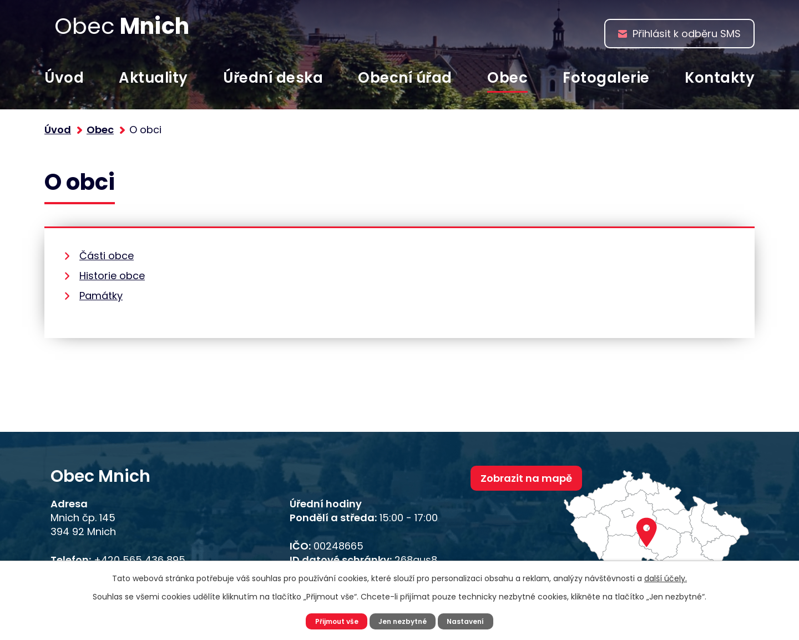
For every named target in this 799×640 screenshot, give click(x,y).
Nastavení (472, 620)
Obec (507, 78)
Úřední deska (273, 78)
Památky (101, 296)
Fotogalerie (606, 78)
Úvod (64, 78)
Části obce (106, 256)
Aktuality (153, 78)
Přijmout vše (331, 620)
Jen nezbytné (404, 620)
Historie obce (112, 276)
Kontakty (720, 78)
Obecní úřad (405, 78)
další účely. (665, 576)
